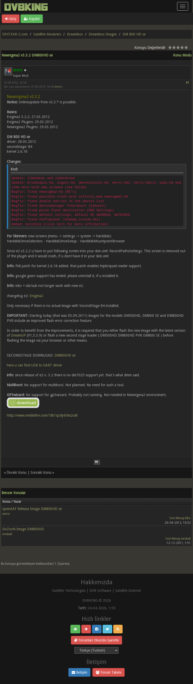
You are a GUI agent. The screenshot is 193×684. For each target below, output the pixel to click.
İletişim (79, 672)
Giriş (10, 19)
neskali (7, 534)
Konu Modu (182, 55)
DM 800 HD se (134, 34)
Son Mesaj (176, 518)
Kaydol (32, 19)
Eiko (188, 518)
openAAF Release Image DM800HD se (32, 509)
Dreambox (75, 34)
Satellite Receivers (47, 34)
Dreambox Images (103, 34)
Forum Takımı (108, 672)
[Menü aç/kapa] (182, 6)
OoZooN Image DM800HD (23, 529)
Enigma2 (36, 296)
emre (57, 86)
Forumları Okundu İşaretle (96, 640)
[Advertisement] (96, 434)
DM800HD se (64, 355)
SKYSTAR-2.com (15, 34)
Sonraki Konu (40, 473)
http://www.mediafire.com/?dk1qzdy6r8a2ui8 (42, 415)
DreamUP (18, 335)
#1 (187, 82)
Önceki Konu (16, 473)
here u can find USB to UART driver (34, 365)
